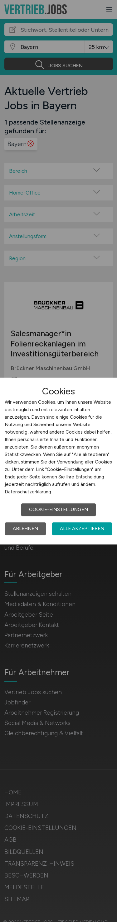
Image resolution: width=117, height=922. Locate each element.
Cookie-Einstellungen (58, 509)
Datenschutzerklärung (28, 492)
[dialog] (58, 461)
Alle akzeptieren (82, 528)
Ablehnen (25, 528)
